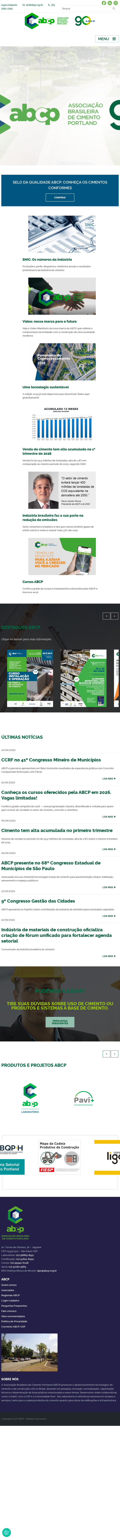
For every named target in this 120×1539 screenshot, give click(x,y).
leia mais (108, 779)
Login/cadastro (9, 5)
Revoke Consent (6, 1532)
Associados (7, 1290)
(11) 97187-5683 (17, 1266)
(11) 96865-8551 (25, 1255)
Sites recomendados (13, 1316)
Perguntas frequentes (60, 1022)
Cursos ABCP (32, 582)
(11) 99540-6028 (19, 1262)
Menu (103, 39)
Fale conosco (8, 1311)
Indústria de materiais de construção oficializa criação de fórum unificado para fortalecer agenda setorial (56, 935)
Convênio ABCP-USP (13, 1326)
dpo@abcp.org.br (47, 1270)
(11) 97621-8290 (25, 1259)
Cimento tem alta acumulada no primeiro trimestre (56, 830)
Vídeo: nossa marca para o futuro (49, 321)
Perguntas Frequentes (14, 1305)
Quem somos (8, 1285)
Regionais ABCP (10, 1295)
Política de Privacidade (14, 1321)
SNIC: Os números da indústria (47, 260)
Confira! (60, 197)
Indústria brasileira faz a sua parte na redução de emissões (52, 518)
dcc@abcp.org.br (34, 5)
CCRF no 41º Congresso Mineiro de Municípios (51, 760)
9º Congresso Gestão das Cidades (38, 901)
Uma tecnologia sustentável (45, 387)
